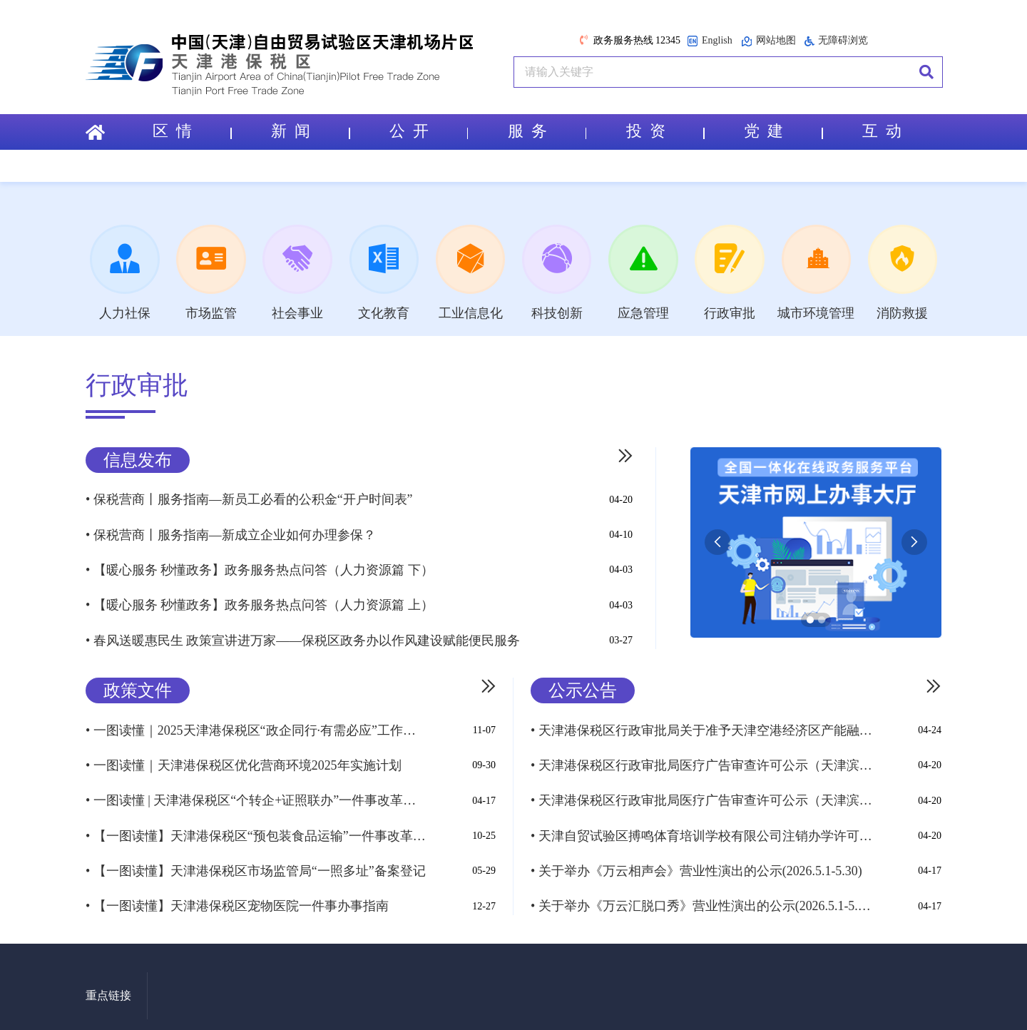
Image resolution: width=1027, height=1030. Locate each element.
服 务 (547, 132)
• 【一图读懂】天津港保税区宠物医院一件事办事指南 (237, 899)
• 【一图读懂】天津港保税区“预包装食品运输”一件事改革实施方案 (256, 830)
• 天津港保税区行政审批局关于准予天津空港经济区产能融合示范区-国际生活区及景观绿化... (702, 727)
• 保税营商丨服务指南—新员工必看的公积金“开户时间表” (249, 501)
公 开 (428, 132)
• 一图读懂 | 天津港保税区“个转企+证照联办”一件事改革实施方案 (256, 796)
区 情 (192, 132)
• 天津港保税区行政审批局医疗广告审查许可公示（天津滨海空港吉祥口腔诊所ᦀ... (702, 762)
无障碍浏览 (836, 40)
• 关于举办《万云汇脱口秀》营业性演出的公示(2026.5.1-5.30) (702, 899)
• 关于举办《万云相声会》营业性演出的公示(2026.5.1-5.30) (696, 864)
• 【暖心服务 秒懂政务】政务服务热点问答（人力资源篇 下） (260, 570)
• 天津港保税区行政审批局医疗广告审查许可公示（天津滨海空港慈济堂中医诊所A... (702, 796)
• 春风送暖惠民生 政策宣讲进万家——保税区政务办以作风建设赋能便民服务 (303, 638)
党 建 (783, 132)
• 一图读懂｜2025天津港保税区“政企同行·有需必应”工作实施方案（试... (256, 727)
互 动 (881, 132)
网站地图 (768, 41)
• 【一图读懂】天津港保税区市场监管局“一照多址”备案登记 (256, 864)
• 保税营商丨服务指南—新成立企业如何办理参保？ (231, 536)
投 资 (665, 132)
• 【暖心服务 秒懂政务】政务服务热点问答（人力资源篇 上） (260, 604)
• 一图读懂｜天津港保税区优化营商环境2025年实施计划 (244, 762)
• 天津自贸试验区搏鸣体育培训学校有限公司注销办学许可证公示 (702, 830)
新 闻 (310, 132)
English (709, 41)
